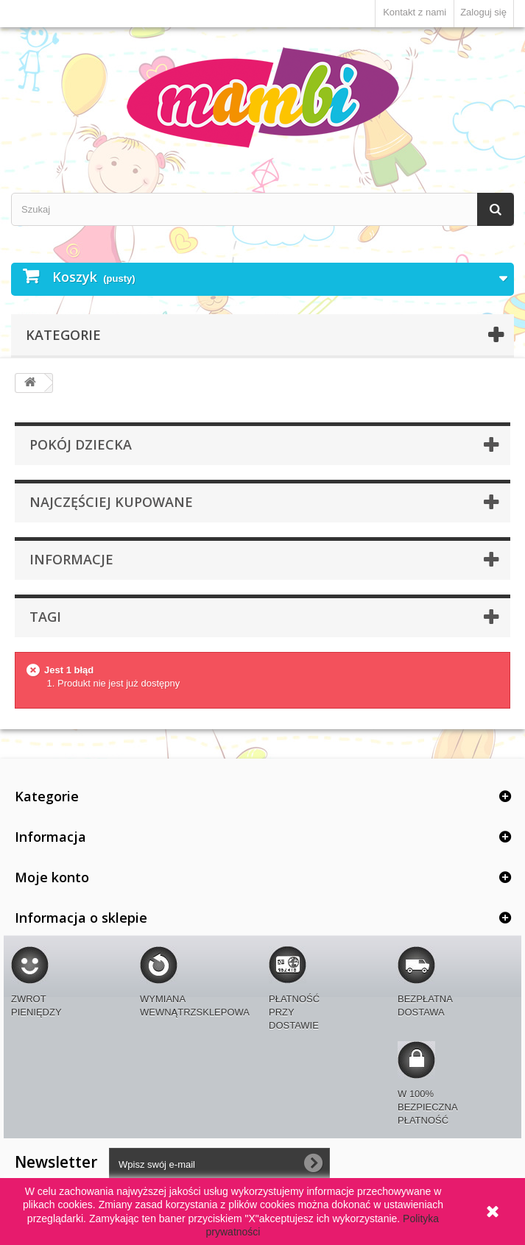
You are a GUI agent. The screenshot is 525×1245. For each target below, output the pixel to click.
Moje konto (52, 877)
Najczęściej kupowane (111, 502)
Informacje (71, 559)
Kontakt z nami (414, 12)
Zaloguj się (483, 12)
